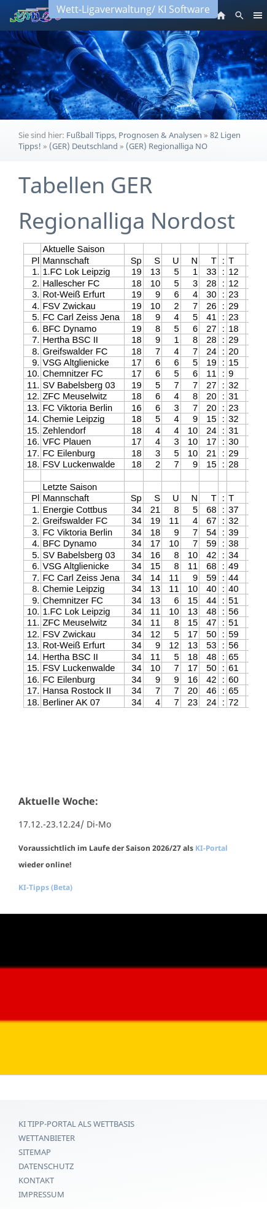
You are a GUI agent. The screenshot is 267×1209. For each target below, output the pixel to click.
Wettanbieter (46, 1137)
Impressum (41, 1194)
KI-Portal (211, 848)
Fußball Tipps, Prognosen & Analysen (134, 134)
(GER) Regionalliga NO (166, 146)
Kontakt (36, 1180)
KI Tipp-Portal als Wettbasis (76, 1123)
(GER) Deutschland (83, 146)
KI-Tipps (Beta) (45, 887)
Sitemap (34, 1151)
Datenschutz (46, 1166)
